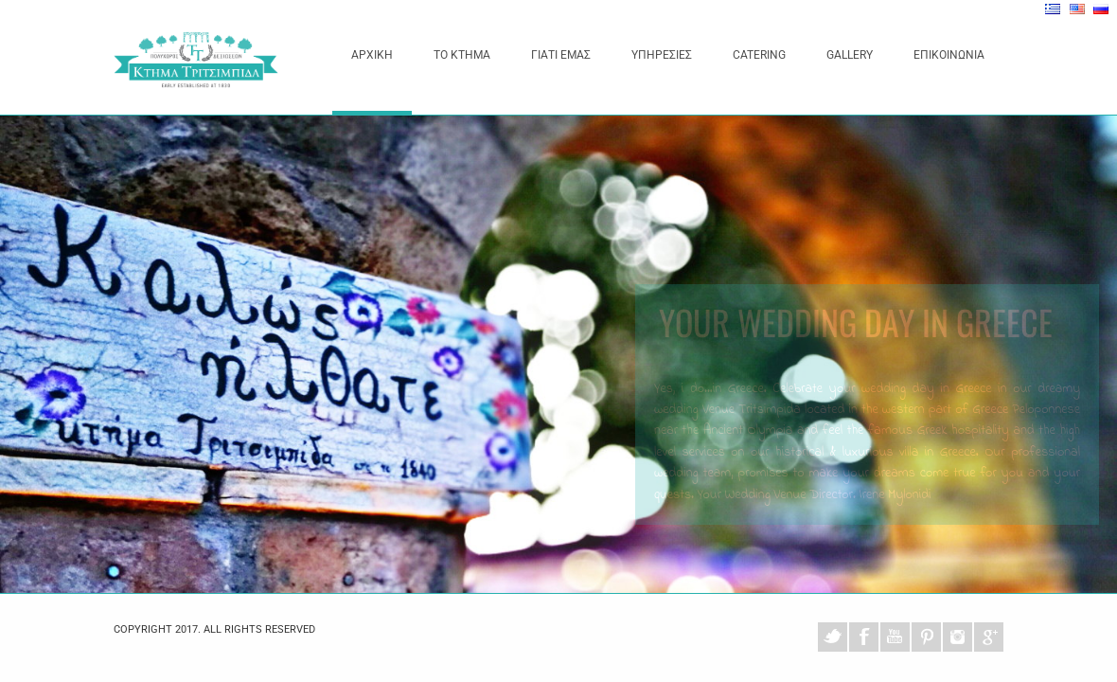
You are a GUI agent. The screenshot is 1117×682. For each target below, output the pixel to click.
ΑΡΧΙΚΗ (372, 55)
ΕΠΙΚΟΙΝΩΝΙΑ (948, 55)
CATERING (759, 55)
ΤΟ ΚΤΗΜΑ (462, 55)
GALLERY (849, 55)
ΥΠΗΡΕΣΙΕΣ (661, 55)
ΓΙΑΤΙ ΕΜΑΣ (561, 55)
